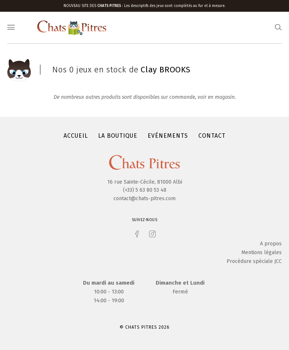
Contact (211, 135)
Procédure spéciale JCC (254, 261)
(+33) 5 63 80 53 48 (144, 190)
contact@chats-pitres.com (144, 198)
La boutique (117, 135)
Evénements (168, 135)
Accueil (76, 135)
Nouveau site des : (94, 6)
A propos (271, 244)
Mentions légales (261, 252)
